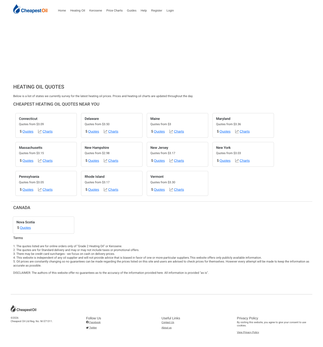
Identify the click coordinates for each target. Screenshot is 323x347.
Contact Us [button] (168, 322)
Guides (131, 10)
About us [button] (167, 327)
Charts (47, 131)
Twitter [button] (91, 327)
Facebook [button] (93, 322)
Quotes (27, 131)
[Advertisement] (161, 52)
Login (170, 10)
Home (62, 10)
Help (144, 10)
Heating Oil (77, 10)
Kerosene (95, 10)
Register (156, 10)
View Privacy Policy (248, 332)
